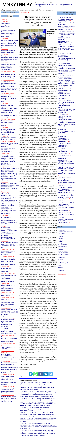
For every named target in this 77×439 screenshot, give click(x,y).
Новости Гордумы (63, 252)
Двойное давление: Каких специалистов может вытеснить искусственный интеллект (8, 33)
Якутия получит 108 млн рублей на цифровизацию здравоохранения (8, 66)
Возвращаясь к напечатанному (66, 239)
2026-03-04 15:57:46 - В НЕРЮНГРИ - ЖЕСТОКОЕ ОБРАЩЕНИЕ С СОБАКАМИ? (66, 138)
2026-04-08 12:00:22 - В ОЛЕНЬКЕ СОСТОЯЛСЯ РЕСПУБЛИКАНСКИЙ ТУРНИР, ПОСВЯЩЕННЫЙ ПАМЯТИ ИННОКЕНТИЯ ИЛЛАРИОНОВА (38, 403)
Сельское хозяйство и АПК (65, 264)
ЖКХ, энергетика (62, 244)
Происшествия (62, 260)
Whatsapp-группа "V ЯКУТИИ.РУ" (46, 5)
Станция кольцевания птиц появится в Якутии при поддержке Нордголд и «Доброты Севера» (10, 186)
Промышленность (63, 262)
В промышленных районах (65, 231)
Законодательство (62, 246)
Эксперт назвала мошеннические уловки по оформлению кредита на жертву (10, 57)
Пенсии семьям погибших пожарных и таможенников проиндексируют (9, 338)
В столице (60, 236)
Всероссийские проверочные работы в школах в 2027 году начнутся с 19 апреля (9, 75)
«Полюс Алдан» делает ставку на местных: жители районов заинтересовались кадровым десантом (9, 260)
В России (60, 235)
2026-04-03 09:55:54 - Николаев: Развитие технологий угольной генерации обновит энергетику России (34, 409)
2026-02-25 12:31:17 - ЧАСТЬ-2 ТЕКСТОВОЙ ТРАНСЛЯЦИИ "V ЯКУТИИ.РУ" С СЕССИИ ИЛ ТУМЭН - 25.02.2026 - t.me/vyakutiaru (66, 205)
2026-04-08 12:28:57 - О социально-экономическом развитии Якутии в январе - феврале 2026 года (38, 399)
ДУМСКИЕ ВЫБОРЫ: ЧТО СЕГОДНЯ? (9, 137)
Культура (60, 249)
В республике (61, 233)
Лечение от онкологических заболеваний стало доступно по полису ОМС (8, 301)
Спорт (59, 265)
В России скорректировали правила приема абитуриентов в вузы (8, 330)
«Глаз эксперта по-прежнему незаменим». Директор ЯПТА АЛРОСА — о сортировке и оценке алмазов (9, 379)
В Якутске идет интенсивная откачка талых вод (9, 269)
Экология (60, 269)
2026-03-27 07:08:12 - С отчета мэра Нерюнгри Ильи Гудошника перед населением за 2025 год (66, 104)
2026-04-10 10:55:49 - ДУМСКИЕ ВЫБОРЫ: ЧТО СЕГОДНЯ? (65, 19)
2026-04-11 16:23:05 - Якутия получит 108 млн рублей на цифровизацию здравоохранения (36, 383)
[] (70, 20)
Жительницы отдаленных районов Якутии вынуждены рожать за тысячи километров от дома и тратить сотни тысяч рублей (9, 85)
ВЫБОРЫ (60, 241)
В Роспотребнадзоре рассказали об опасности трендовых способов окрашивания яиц (9, 97)
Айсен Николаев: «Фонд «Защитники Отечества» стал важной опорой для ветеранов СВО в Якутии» (10, 312)
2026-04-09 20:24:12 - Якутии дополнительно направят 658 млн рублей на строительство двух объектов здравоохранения (37, 387)
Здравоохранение (62, 248)
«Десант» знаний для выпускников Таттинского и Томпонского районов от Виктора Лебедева (10, 277)
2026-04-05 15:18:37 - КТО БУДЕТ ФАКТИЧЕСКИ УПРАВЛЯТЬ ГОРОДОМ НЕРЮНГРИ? (66, 57)
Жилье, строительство (64, 243)
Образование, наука (63, 254)
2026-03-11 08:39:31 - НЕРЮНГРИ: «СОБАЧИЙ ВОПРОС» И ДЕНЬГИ (66, 130)
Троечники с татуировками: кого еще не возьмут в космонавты (10, 25)
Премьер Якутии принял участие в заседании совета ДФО (9, 106)
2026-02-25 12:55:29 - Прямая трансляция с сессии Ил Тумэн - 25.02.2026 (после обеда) (66, 180)
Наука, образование (63, 251)
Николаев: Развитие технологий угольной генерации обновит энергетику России (8, 398)
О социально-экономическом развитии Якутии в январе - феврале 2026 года (9, 219)
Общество (60, 256)
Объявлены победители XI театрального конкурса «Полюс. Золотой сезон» (9, 390)
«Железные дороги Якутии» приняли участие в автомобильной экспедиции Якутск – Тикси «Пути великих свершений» (9, 208)
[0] (14, 139)
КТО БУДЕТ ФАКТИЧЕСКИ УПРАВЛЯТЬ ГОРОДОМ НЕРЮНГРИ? (10, 355)
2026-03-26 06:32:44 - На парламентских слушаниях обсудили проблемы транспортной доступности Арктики (38, 419)
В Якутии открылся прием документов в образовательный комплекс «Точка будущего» (8, 322)
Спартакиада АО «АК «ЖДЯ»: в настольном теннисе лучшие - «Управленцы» (9, 287)
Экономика (61, 270)
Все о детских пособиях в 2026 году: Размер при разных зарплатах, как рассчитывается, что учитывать (9, 43)
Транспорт (60, 267)
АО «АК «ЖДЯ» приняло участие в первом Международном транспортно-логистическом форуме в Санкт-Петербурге (9, 196)
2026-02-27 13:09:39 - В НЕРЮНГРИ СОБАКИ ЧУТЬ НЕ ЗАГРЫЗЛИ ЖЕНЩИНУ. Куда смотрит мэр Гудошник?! (66, 170)
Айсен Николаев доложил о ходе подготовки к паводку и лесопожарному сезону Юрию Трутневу (9, 114)
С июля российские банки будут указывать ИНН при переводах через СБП (9, 131)
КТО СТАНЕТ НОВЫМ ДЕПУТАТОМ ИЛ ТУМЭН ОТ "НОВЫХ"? (9, 243)
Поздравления (61, 257)
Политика (60, 259)
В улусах (60, 238)
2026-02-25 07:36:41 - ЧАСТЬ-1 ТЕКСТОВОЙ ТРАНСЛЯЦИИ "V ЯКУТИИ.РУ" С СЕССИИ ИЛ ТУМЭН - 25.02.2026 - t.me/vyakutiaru (66, 217)
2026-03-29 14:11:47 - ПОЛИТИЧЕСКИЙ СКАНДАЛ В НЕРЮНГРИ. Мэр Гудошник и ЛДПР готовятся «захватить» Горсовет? (66, 93)
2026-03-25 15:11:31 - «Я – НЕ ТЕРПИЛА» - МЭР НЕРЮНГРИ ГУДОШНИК (66, 111)
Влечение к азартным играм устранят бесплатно (9, 252)
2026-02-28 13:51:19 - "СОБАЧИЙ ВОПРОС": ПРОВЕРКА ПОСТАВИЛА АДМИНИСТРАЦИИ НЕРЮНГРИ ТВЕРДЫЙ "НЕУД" (66, 160)
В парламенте (61, 230)
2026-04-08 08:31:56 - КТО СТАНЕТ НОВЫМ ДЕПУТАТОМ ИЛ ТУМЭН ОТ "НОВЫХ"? (66, 47)
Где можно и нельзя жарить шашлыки (8, 50)
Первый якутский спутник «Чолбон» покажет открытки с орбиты (8, 122)
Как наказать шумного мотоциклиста (9, 294)
